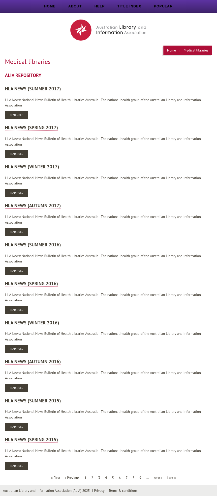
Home (50, 6)
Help (99, 6)
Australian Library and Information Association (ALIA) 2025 (46, 490)
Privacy (99, 490)
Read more (19, 115)
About (75, 6)
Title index (129, 6)
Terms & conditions (123, 490)
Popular (163, 6)
